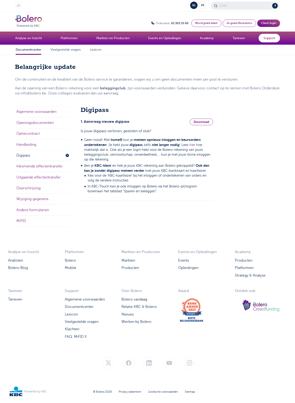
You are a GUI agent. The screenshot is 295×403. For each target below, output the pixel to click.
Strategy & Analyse (250, 275)
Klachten (72, 329)
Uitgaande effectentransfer (38, 177)
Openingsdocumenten (35, 123)
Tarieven (15, 299)
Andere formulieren (32, 210)
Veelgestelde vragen (65, 49)
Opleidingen (188, 268)
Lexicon (95, 49)
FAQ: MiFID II (75, 337)
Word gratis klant (206, 23)
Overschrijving (28, 188)
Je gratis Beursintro (239, 23)
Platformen (244, 268)
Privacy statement (130, 391)
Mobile (70, 268)
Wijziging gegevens (32, 199)
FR (202, 5)
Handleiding (26, 145)
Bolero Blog (18, 268)
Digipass (42, 155)
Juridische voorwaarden (163, 391)
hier (192, 145)
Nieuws (127, 314)
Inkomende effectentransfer (39, 166)
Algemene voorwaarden (36, 112)
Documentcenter (28, 49)
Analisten (15, 260)
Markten (128, 260)
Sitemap (190, 391)
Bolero (70, 260)
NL (194, 5)
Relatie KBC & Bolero (139, 307)
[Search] (245, 6)
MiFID (21, 221)
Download (201, 122)
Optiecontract (28, 133)
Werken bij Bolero (136, 322)
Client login (268, 23)
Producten (130, 268)
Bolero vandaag (134, 299)
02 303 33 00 (180, 23)
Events (183, 260)
